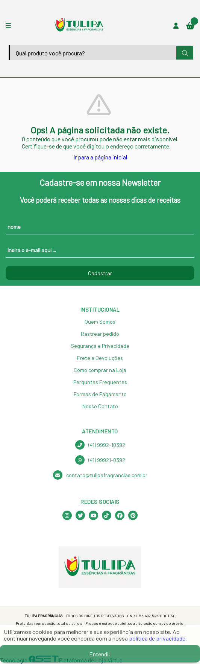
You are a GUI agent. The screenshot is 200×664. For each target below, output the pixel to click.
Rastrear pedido (100, 333)
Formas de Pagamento (100, 394)
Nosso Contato (100, 406)
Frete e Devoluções (100, 358)
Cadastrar (100, 273)
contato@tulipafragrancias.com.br (100, 475)
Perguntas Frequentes (100, 382)
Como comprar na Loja (100, 370)
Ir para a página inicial (100, 157)
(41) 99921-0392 (100, 460)
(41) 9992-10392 (100, 445)
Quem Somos (100, 321)
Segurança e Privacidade (100, 346)
